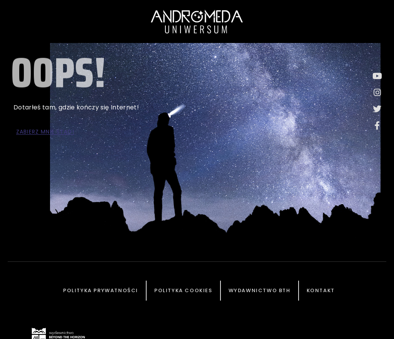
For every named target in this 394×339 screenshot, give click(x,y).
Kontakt (321, 290)
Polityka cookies (183, 290)
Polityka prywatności (100, 290)
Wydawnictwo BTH (259, 290)
